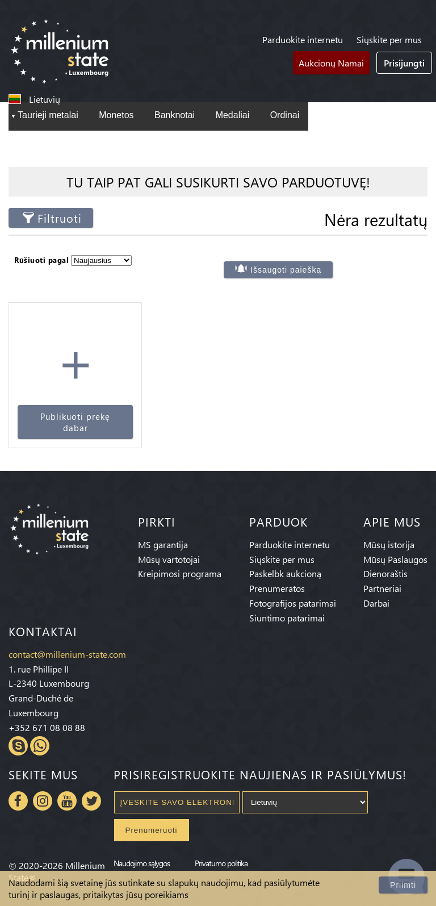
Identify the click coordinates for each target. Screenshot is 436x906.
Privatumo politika (221, 863)
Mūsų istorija (388, 544)
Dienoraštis (385, 573)
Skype (18, 745)
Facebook (18, 801)
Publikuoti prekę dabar (75, 422)
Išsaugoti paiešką (285, 269)
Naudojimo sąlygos (142, 863)
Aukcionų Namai (331, 63)
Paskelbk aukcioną (285, 573)
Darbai (376, 603)
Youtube (67, 801)
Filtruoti (59, 218)
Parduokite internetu (302, 39)
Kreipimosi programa (179, 573)
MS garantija (163, 544)
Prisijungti (404, 63)
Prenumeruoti (151, 830)
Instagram (42, 801)
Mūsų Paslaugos (395, 559)
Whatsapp (39, 745)
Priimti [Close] (403, 885)
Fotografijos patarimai (292, 603)
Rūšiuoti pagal (41, 260)
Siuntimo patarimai (287, 618)
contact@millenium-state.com (67, 654)
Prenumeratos (277, 588)
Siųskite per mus (389, 39)
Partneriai (382, 588)
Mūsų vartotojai (169, 559)
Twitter (91, 801)
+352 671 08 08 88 (47, 727)
